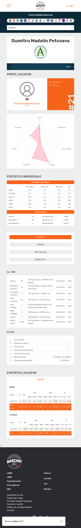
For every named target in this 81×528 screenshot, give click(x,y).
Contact (10, 510)
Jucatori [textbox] (11, 27)
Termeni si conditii (15, 504)
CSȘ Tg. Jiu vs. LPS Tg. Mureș (39, 300)
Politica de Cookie (15, 498)
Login (69, 6)
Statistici (40, 237)
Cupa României (14, 481)
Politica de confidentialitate (19, 507)
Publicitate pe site (15, 495)
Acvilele (47, 478)
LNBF (9, 477)
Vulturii (47, 473)
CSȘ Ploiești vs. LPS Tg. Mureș (39, 312)
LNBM (9, 473)
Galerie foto (40, 259)
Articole (40, 244)
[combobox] (40, 27)
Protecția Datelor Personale (19, 501)
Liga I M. (40, 379)
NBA (9, 489)
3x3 (45, 484)
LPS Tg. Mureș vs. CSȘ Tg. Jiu (39, 293)
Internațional (13, 485)
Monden (47, 489)
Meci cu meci (40, 252)
